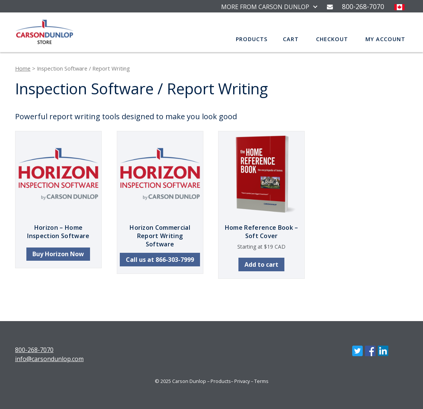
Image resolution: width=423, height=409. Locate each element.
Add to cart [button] (261, 264)
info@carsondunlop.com (49, 359)
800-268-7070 (34, 350)
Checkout (332, 39)
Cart (291, 39)
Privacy (242, 381)
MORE (265, 7)
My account (385, 39)
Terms (261, 381)
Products (251, 39)
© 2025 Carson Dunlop (180, 381)
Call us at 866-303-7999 (160, 259)
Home (23, 68)
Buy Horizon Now (58, 254)
